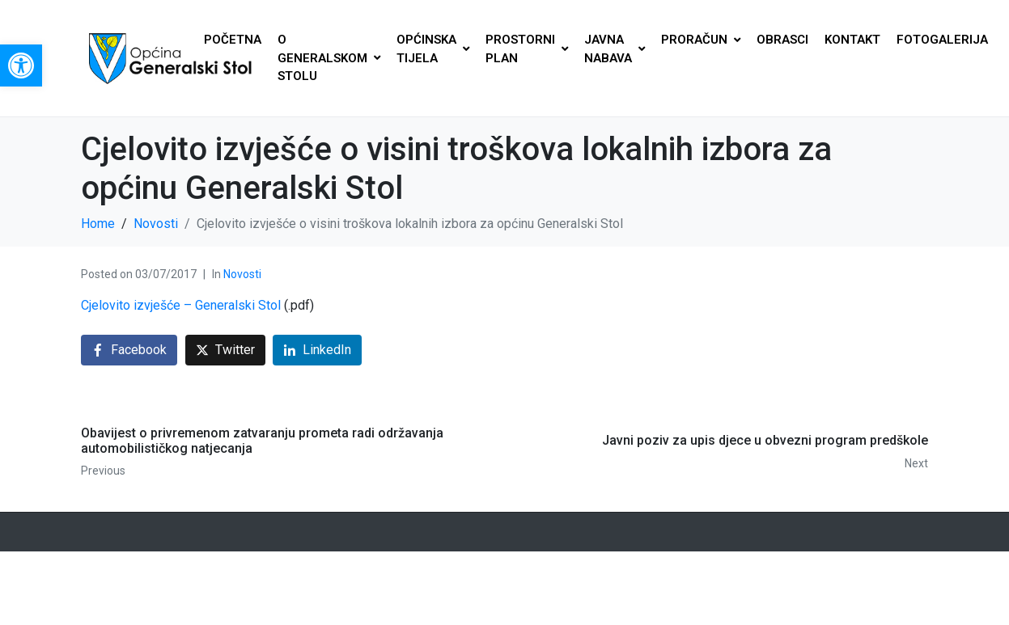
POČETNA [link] (232, 39)
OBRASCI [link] (782, 39)
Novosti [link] (242, 274)
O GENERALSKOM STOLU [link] (329, 57)
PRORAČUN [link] (700, 39)
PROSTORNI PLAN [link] (526, 48)
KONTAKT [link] (852, 39)
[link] (21, 65)
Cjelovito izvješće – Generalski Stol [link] (181, 305)
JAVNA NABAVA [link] (614, 48)
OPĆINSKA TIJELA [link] (432, 48)
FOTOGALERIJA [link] (942, 39)
